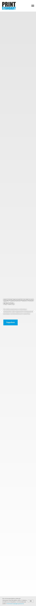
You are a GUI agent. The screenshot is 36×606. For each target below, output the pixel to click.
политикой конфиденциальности (15, 603)
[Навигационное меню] (32, 6)
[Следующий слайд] (34, 312)
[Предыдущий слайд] (1, 312)
